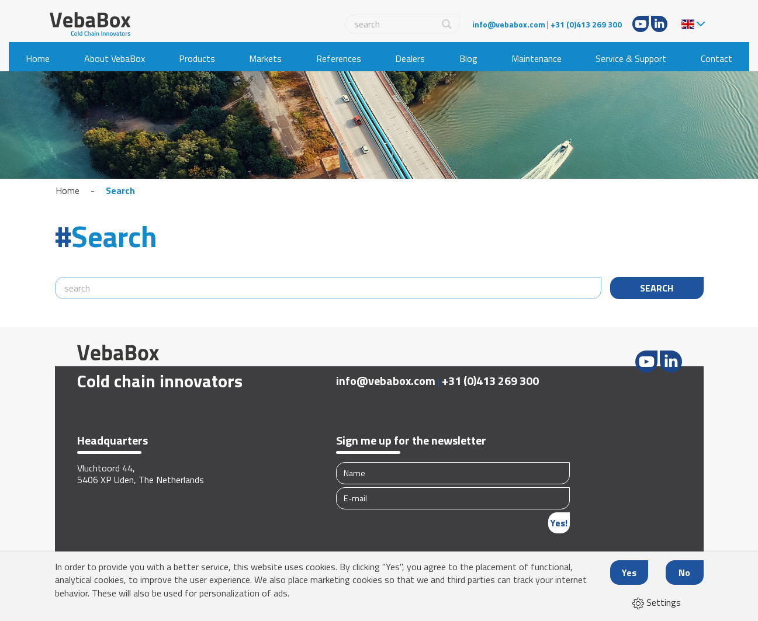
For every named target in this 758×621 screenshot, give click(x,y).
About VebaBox (114, 58)
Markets (265, 58)
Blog (468, 58)
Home (38, 58)
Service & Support (631, 58)
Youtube (640, 24)
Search (120, 190)
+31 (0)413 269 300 (586, 24)
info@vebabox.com (508, 24)
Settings (656, 602)
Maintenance (536, 58)
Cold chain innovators (160, 380)
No (684, 573)
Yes (629, 573)
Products (197, 58)
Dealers (410, 58)
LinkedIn (659, 24)
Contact (716, 58)
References (338, 58)
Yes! (559, 523)
